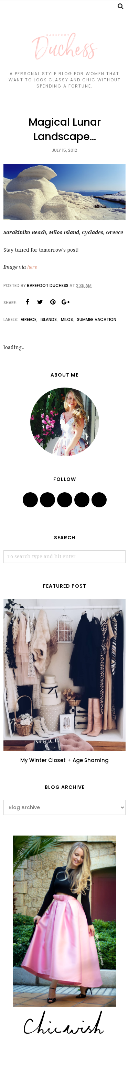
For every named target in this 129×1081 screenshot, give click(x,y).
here (32, 267)
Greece (28, 319)
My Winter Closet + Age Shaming (64, 760)
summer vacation (96, 319)
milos (67, 319)
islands (49, 319)
